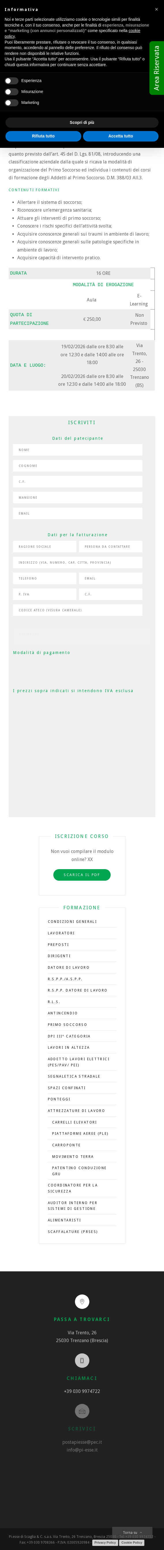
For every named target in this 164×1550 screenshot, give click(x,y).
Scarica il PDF (82, 873)
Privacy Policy (105, 1540)
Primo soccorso (68, 1023)
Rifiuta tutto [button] (43, 136)
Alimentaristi (64, 1218)
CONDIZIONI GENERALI (72, 920)
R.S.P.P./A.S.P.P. (65, 977)
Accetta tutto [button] (120, 136)
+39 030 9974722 (82, 1389)
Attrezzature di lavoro (76, 1109)
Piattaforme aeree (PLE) (80, 1132)
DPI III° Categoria (69, 1035)
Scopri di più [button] (82, 122)
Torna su (132, 1533)
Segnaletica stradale (74, 1075)
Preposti (58, 943)
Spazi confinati (67, 1086)
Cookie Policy (131, 1540)
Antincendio (63, 1011)
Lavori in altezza (69, 1046)
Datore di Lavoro (69, 966)
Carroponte (66, 1143)
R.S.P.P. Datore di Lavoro (78, 989)
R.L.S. (54, 1000)
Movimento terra (73, 1155)
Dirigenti (59, 954)
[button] (156, 9)
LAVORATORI (61, 931)
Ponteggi (59, 1098)
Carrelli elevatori (74, 1121)
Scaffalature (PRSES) (73, 1230)
